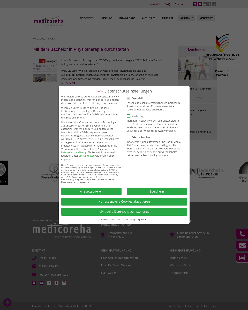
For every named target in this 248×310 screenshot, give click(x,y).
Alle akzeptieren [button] (91, 191)
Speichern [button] (157, 191)
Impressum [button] (142, 219)
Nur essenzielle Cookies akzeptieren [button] (124, 201)
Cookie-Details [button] (107, 219)
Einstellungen (87, 155)
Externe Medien (140, 136)
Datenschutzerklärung (74, 152)
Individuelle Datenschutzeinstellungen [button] (124, 211)
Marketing (136, 115)
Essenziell (136, 98)
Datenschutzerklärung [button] (125, 219)
